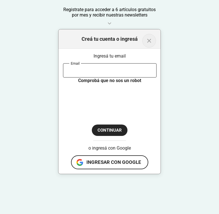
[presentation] (106, 99)
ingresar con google (113, 162)
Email (75, 63)
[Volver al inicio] (149, 41)
